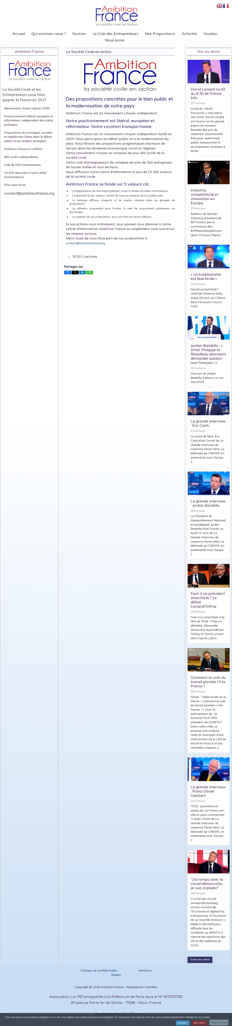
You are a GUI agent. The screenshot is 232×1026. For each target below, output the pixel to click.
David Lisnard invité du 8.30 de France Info (208, 93)
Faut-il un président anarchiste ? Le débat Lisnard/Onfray (208, 600)
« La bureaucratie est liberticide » (206, 276)
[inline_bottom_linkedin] (82, 272)
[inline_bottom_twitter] (75, 272)
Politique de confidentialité (99, 970)
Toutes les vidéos (200, 959)
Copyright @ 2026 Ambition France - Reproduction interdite (116, 987)
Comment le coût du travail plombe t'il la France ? (208, 681)
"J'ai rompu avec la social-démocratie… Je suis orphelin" (208, 883)
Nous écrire (114, 40)
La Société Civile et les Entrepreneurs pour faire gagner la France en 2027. (24, 94)
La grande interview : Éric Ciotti (208, 423)
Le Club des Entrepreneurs (115, 33)
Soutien (210, 33)
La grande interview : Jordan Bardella (208, 503)
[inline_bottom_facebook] (67, 272)
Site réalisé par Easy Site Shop (116, 1013)
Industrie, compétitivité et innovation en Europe (204, 196)
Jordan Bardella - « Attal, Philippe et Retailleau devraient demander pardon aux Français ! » (208, 354)
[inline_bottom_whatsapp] (89, 272)
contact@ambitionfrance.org (29, 193)
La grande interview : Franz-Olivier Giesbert (208, 791)
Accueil (18, 33)
